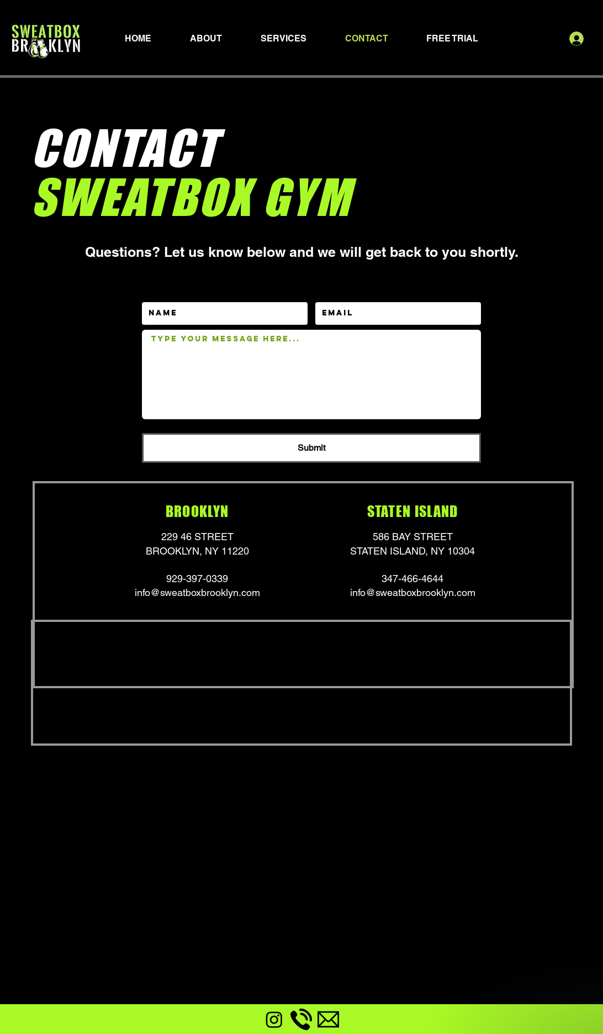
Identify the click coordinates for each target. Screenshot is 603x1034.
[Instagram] (274, 1019)
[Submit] (311, 448)
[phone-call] (301, 1019)
